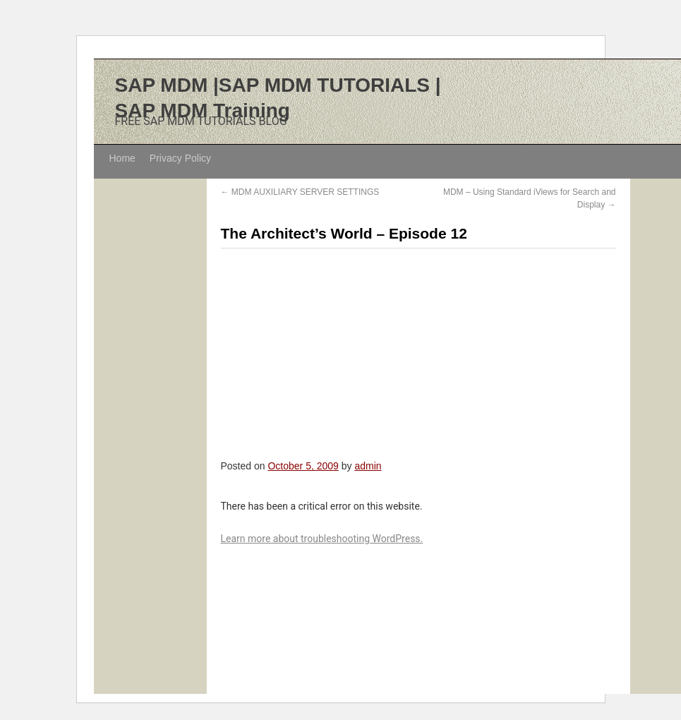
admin (367, 466)
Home (122, 158)
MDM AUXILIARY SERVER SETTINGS (300, 192)
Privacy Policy (180, 158)
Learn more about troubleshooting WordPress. (322, 538)
